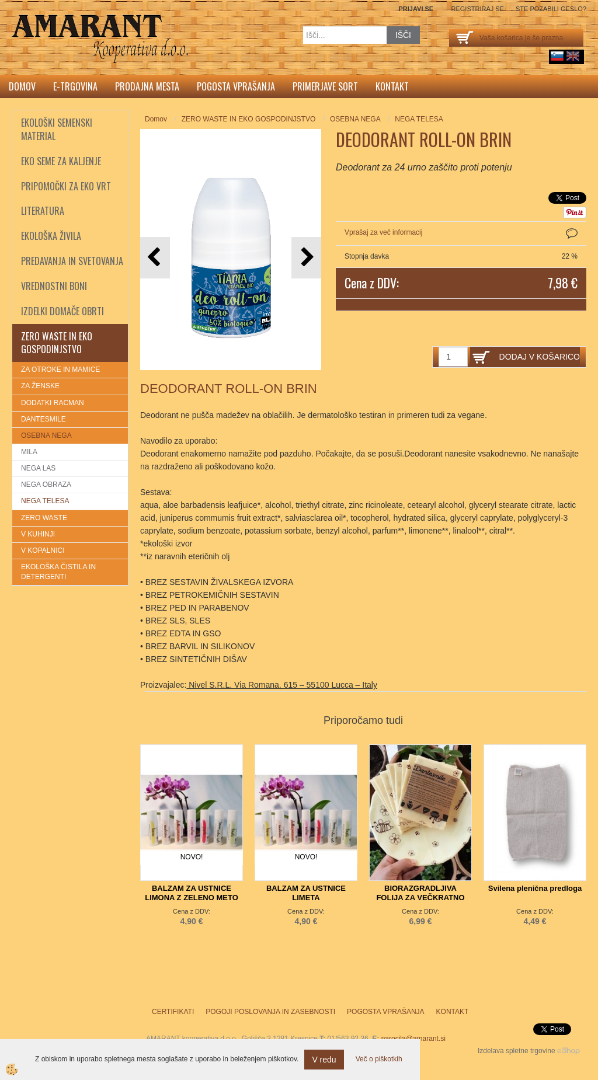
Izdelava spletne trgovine (516, 1051)
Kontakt (392, 86)
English (572, 56)
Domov (22, 86)
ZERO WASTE (44, 518)
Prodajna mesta (147, 86)
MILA (29, 452)
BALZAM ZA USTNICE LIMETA (306, 893)
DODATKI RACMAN (52, 403)
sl (557, 56)
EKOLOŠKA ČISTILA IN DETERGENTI (58, 572)
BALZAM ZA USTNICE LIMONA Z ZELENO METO (191, 893)
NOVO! (191, 857)
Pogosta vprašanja (236, 86)
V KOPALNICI (42, 550)
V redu (324, 1059)
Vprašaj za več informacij (383, 232)
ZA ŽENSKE (40, 386)
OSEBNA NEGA (46, 435)
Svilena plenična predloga (535, 888)
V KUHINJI (38, 534)
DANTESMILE (43, 419)
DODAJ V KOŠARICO (539, 356)
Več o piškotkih (379, 1059)
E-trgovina (75, 86)
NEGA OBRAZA (46, 484)
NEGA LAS (38, 468)
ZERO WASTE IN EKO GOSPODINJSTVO (249, 119)
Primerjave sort (325, 86)
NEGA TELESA (45, 501)
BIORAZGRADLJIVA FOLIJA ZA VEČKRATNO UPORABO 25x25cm (420, 897)
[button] (306, 257)
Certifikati (173, 1012)
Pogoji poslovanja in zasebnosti (270, 1012)
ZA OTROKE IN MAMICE (60, 369)
